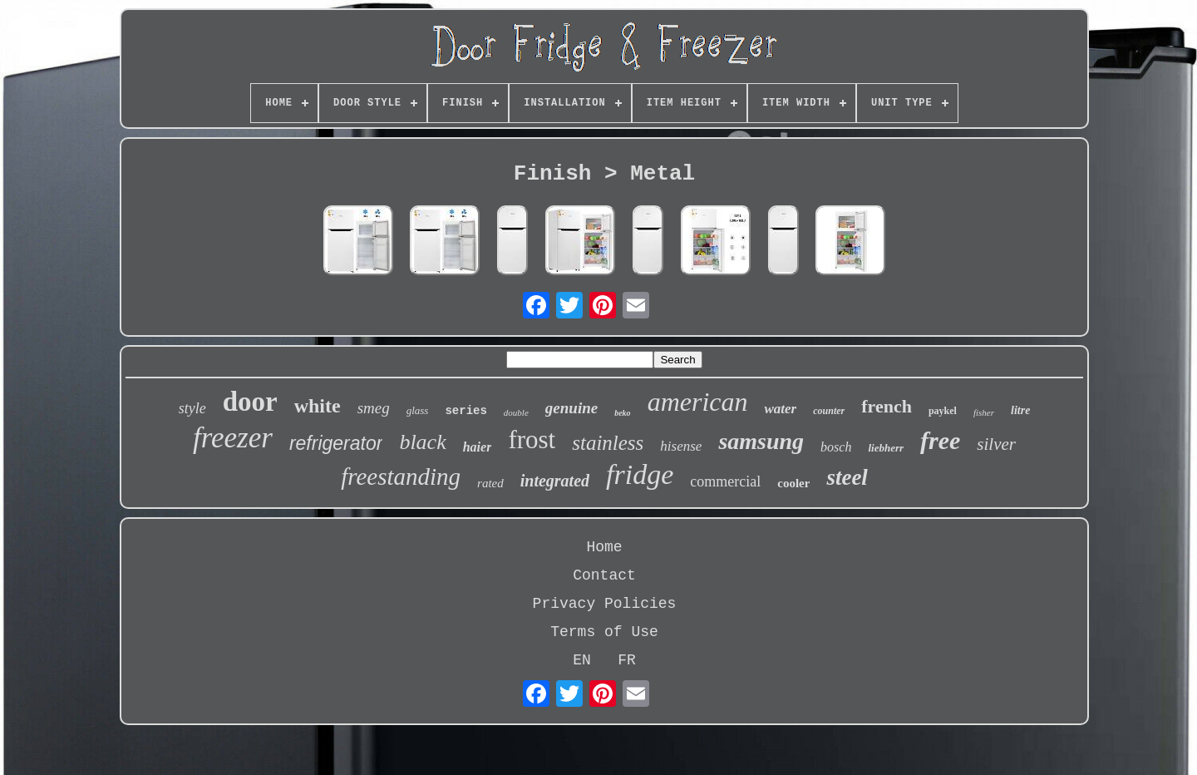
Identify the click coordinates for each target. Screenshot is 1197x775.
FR (627, 660)
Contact (604, 575)
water (780, 409)
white (317, 406)
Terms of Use (604, 632)
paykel (943, 411)
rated (490, 483)
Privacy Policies (605, 603)
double (516, 412)
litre (1020, 410)
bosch (835, 447)
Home (604, 547)
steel (846, 477)
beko (622, 412)
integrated (554, 480)
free (940, 440)
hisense (681, 446)
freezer (233, 438)
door (250, 402)
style (192, 408)
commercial (725, 481)
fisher (983, 412)
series (465, 410)
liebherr (886, 448)
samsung (761, 441)
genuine (571, 408)
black (422, 442)
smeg (373, 408)
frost (531, 439)
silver (996, 444)
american (698, 402)
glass (417, 410)
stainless (607, 443)
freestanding (401, 476)
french (886, 406)
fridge (639, 474)
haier (477, 447)
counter (829, 411)
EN (582, 660)
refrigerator (335, 443)
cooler (793, 483)
